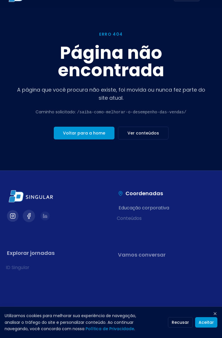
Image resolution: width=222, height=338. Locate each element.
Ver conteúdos (143, 133)
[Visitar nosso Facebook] (28, 216)
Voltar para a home (84, 133)
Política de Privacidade (110, 329)
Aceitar (206, 322)
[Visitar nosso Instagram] (12, 216)
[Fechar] (215, 313)
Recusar (180, 322)
